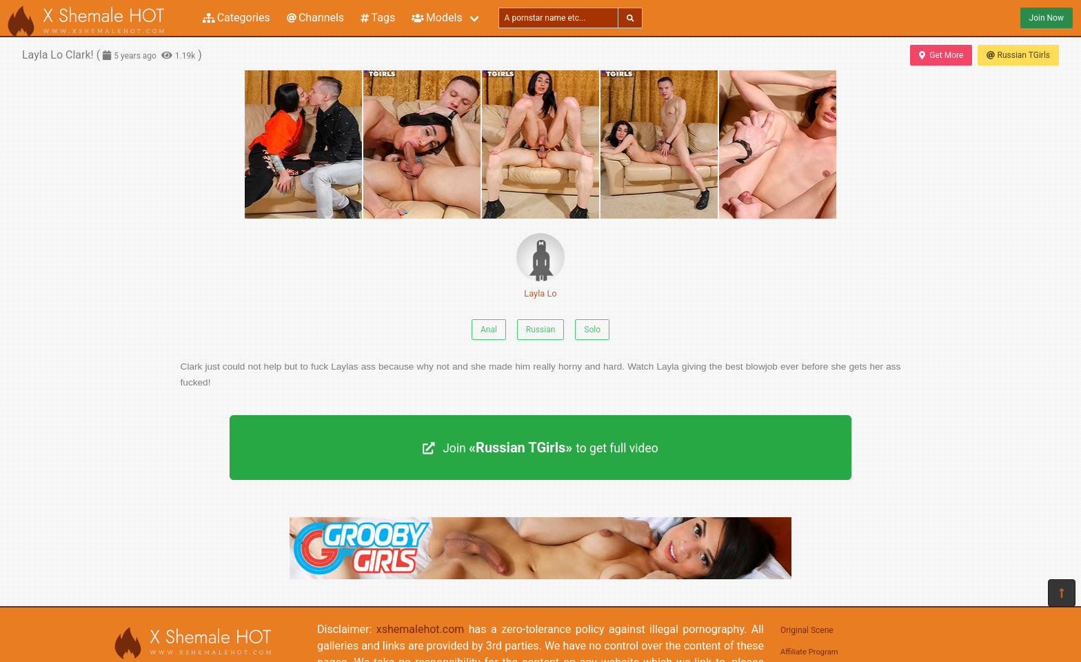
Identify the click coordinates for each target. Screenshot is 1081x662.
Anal (489, 329)
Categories (236, 17)
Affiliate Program (809, 652)
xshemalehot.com (420, 629)
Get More (941, 55)
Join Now (1046, 18)
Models (437, 17)
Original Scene (807, 630)
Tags (378, 17)
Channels (315, 17)
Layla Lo (540, 266)
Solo (592, 329)
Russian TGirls (1018, 55)
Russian (540, 329)
